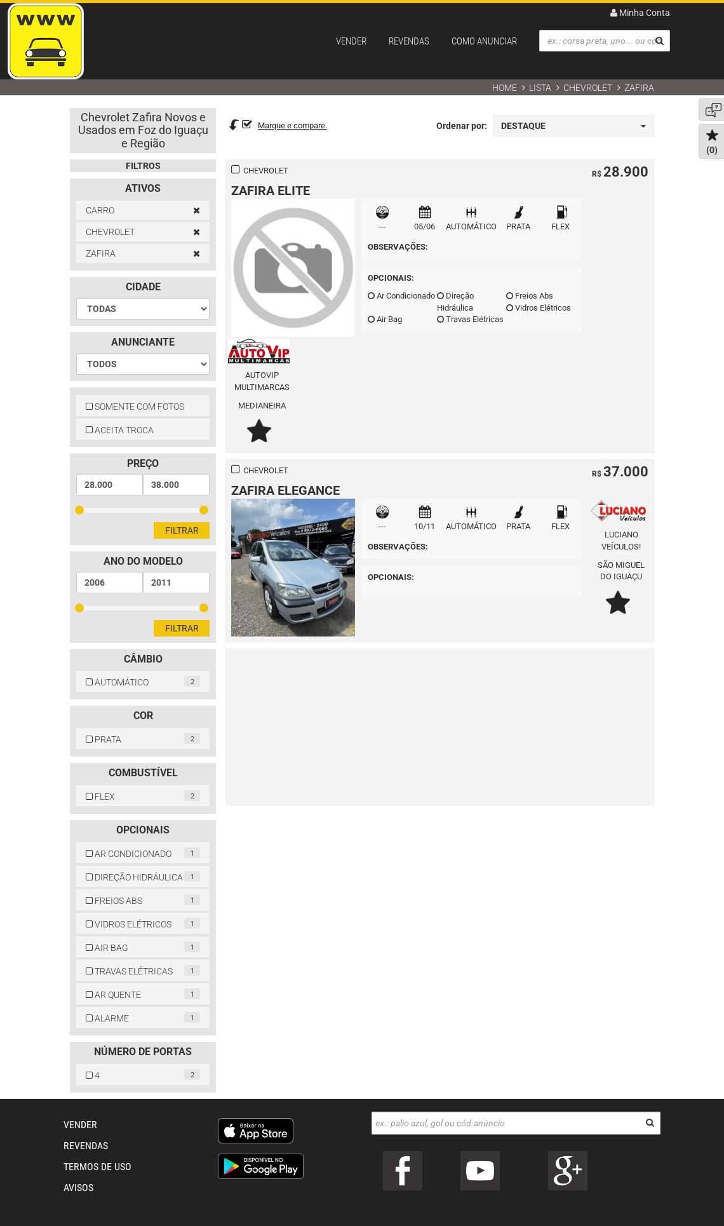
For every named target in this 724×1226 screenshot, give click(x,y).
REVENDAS (409, 41)
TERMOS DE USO (97, 1167)
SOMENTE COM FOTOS (135, 406)
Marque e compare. (292, 125)
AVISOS (78, 1188)
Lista (540, 88)
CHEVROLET (587, 88)
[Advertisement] (440, 725)
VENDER (351, 41)
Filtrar (182, 530)
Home (504, 88)
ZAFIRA (639, 88)
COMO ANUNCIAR (484, 41)
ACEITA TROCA (120, 430)
